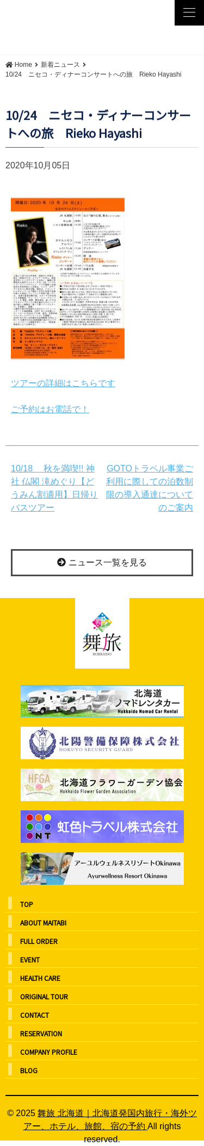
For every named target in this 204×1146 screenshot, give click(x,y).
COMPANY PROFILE (48, 1051)
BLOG (29, 1070)
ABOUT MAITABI (43, 922)
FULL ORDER (39, 941)
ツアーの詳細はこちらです (63, 383)
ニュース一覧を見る (101, 562)
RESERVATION (41, 1033)
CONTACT (34, 1014)
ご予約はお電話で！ (50, 409)
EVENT (30, 959)
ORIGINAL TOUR (44, 996)
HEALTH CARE (40, 978)
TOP (26, 904)
